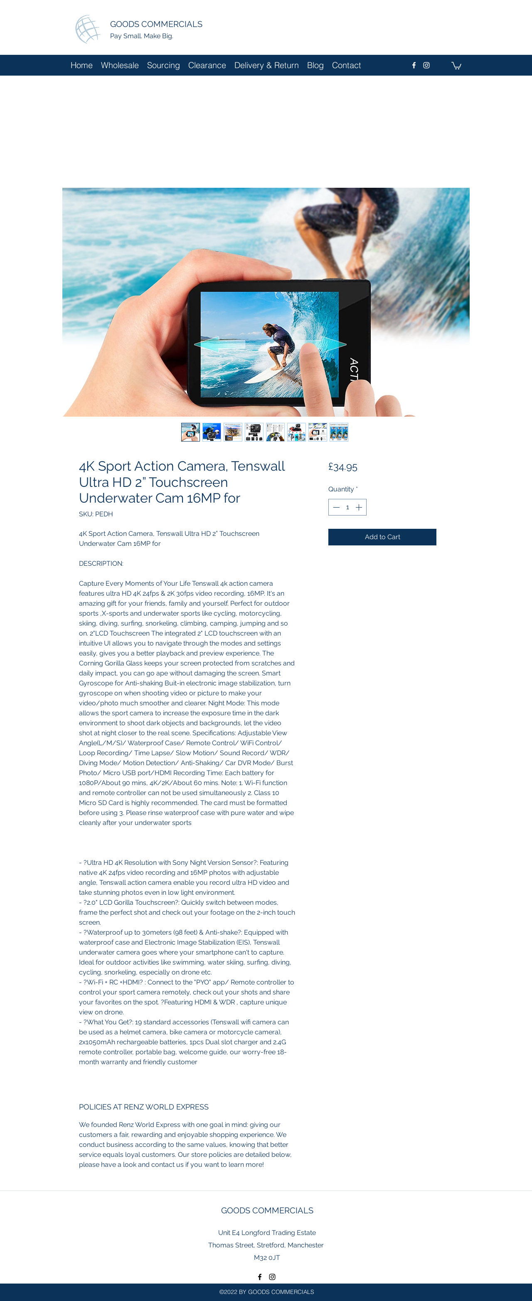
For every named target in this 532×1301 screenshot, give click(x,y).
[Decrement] (335, 507)
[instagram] (426, 65)
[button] (456, 65)
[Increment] (359, 507)
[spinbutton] (347, 507)
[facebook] (414, 65)
